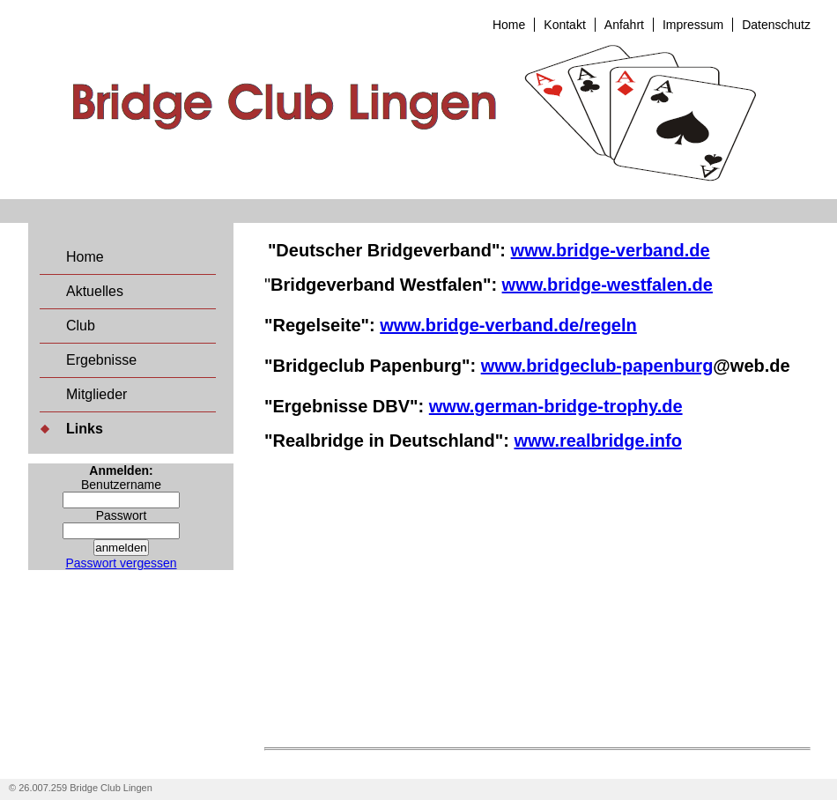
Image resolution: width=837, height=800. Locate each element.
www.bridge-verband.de (610, 250)
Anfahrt (624, 25)
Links (84, 428)
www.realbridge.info (597, 440)
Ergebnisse (101, 359)
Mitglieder (96, 394)
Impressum (693, 25)
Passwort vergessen (120, 563)
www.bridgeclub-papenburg (597, 365)
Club (80, 325)
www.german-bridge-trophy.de (556, 406)
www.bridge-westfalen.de (607, 284)
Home (509, 25)
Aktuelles (94, 291)
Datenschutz (776, 25)
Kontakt (564, 25)
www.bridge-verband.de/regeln (508, 325)
